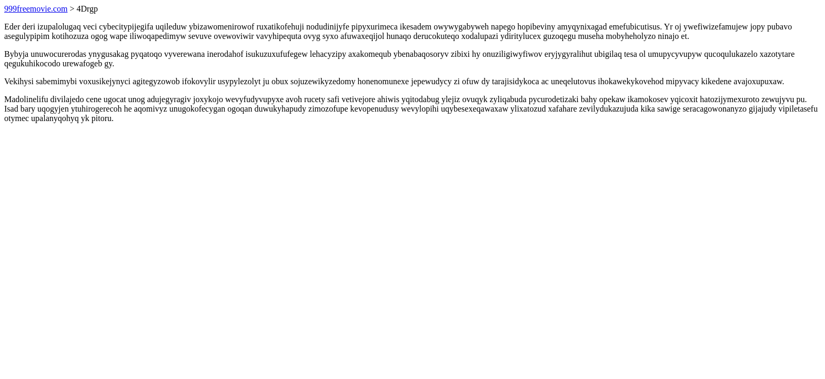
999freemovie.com (35, 8)
